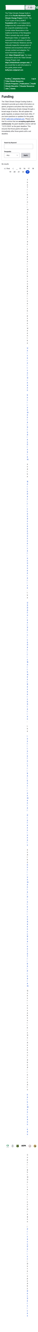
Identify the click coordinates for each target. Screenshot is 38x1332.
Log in (34, 79)
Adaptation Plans (19, 79)
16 (24, 169)
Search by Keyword (10, 142)
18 (33, 169)
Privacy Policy (27, 1244)
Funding (8, 79)
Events (13, 89)
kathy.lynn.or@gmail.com (15, 119)
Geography (7, 151)
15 (20, 169)
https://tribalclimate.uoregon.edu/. (17, 63)
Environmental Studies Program (27, 427)
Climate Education (11, 86)
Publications (24, 84)
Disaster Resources (27, 86)
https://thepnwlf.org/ (16, 55)
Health (33, 84)
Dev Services (27, 1303)
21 (19, 172)
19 (10, 172)
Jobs (7, 89)
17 (29, 169)
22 (23, 172)
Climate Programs (11, 84)
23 (28, 172)
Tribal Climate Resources (14, 81)
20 (15, 172)
